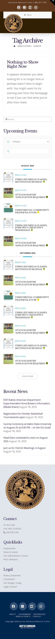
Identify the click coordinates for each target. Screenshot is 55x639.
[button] (52, 3)
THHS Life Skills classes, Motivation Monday (31, 180)
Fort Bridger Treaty (12, 583)
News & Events (10, 552)
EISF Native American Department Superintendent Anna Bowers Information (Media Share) (26, 403)
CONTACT (37, 616)
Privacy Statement (12, 575)
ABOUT (13, 614)
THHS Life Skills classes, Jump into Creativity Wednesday (31, 228)
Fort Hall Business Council (15, 555)
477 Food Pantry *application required (30, 196)
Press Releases (10, 559)
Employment (9, 548)
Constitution (9, 579)
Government (24, 614)
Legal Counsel (10, 586)
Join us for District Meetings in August (24, 448)
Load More (27, 376)
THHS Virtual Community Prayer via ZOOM (32, 211)
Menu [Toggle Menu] (28, 15)
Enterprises (39, 614)
